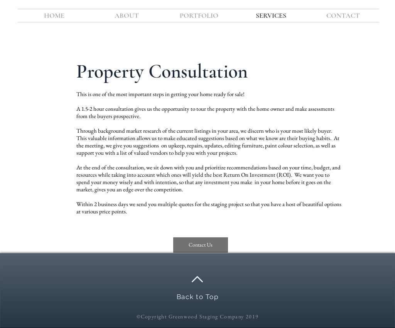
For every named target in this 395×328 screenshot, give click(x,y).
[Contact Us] (200, 245)
